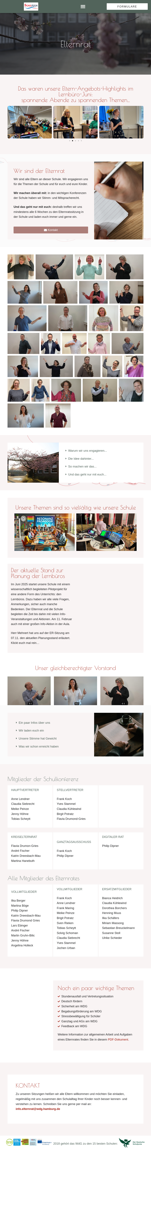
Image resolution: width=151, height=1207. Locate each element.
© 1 (30, 705)
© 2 (76, 705)
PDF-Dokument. (118, 1044)
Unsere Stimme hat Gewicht (39, 740)
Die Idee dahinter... (82, 459)
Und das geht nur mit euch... (88, 475)
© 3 (123, 705)
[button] (83, 7)
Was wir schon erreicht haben (40, 748)
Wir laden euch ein (32, 732)
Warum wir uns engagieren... (89, 451)
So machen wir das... (83, 467)
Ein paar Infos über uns (35, 724)
